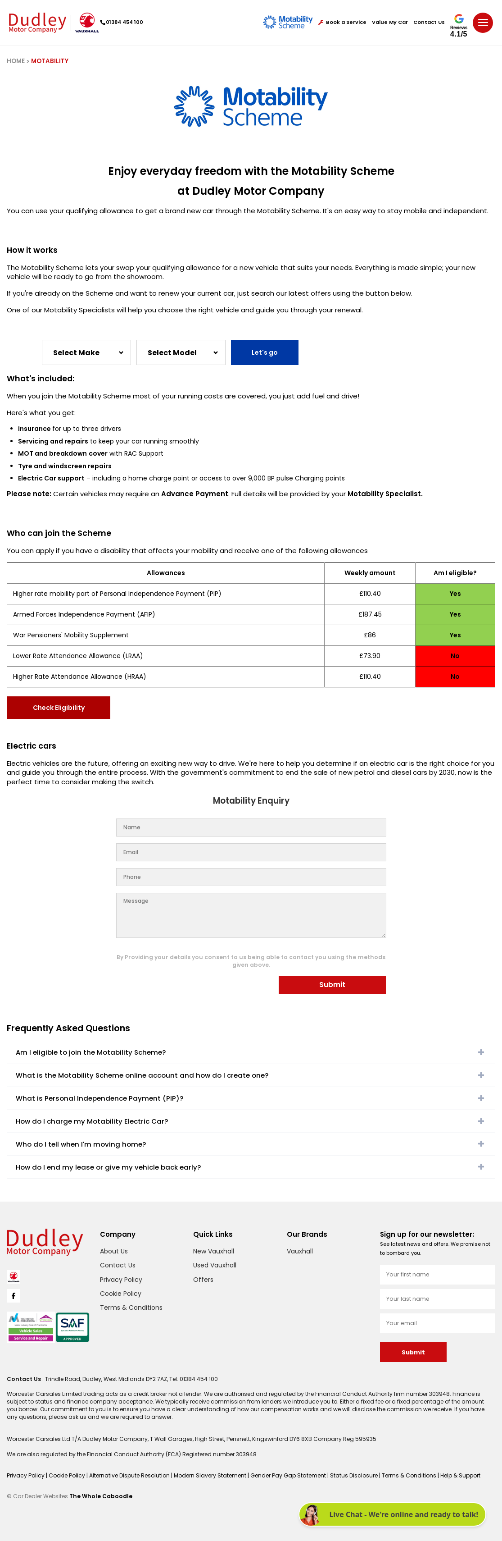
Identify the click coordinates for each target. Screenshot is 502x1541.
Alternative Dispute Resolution (130, 1475)
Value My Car (390, 22)
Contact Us (429, 22)
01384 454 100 (121, 22)
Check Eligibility (59, 707)
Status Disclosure (354, 1475)
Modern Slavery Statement (211, 1475)
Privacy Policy (121, 1279)
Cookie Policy (120, 1293)
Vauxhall (300, 1251)
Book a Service (342, 22)
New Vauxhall (213, 1251)
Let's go (265, 352)
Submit (332, 984)
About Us (114, 1251)
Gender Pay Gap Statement (288, 1475)
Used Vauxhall (214, 1265)
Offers (203, 1279)
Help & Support (460, 1475)
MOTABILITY (49, 61)
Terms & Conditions (131, 1307)
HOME (16, 61)
